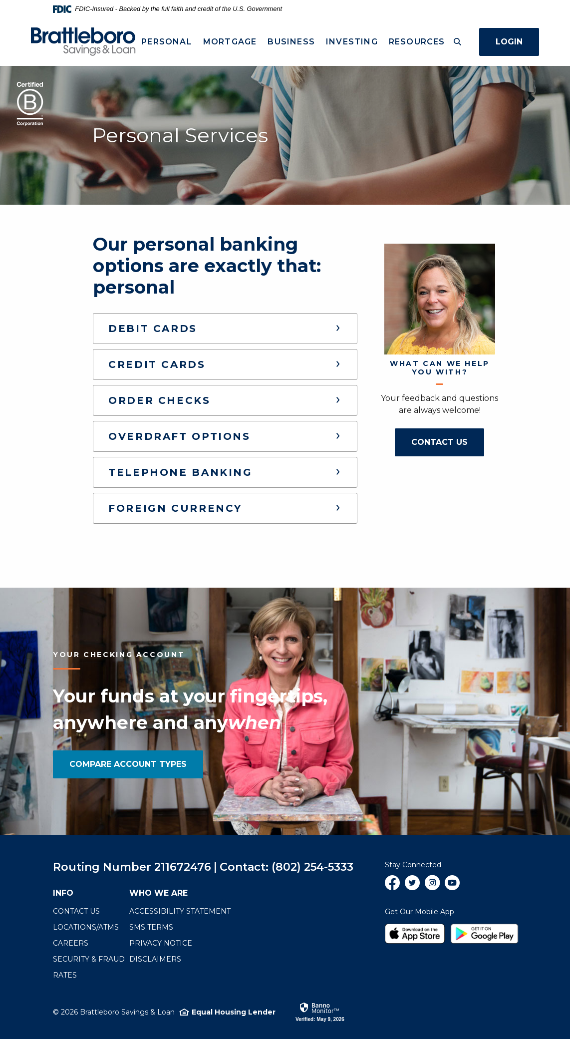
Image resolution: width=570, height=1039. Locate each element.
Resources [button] (416, 41)
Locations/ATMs (86, 927)
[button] (225, 329)
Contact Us (447, 442)
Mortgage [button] (230, 41)
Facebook (392, 886)
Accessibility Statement (180, 911)
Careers (70, 943)
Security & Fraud (89, 959)
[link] (319, 1011)
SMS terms (151, 927)
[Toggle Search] (457, 41)
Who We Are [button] (158, 893)
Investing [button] (352, 41)
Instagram (432, 886)
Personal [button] (166, 41)
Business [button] (291, 41)
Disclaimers (155, 959)
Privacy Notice (160, 943)
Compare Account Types (128, 764)
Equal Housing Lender (234, 1012)
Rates (65, 975)
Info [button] (63, 893)
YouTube (452, 886)
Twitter (412, 886)
